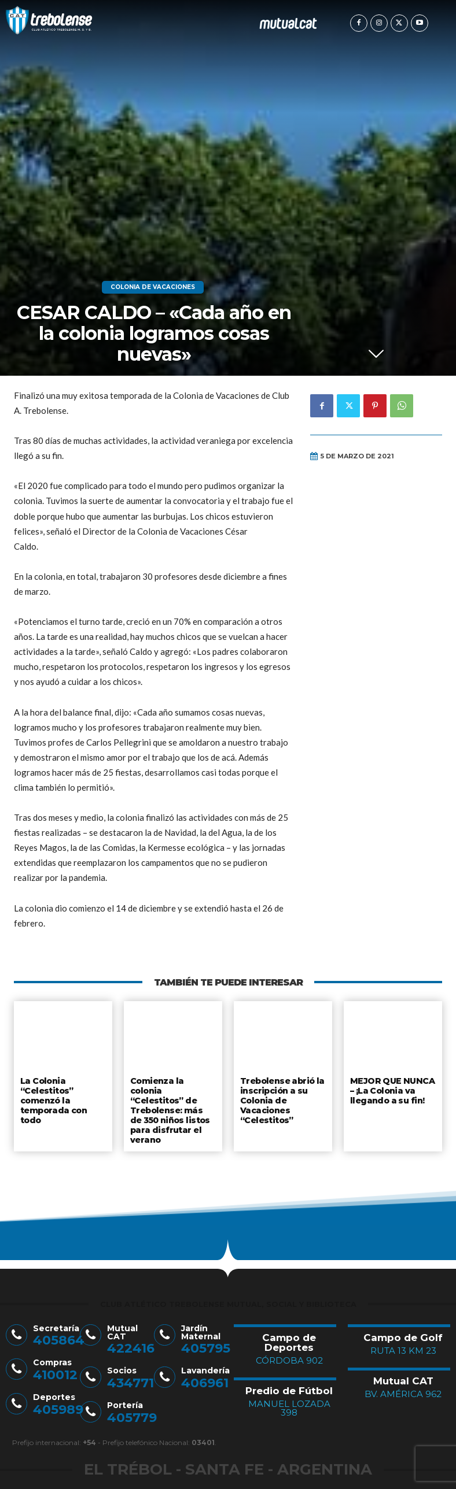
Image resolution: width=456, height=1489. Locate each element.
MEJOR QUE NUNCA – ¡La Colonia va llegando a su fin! (390, 1089)
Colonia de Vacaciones (153, 287)
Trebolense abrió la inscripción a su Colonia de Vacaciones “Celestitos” (281, 1098)
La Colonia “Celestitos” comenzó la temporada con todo (53, 1098)
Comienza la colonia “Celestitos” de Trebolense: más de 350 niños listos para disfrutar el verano (173, 1103)
